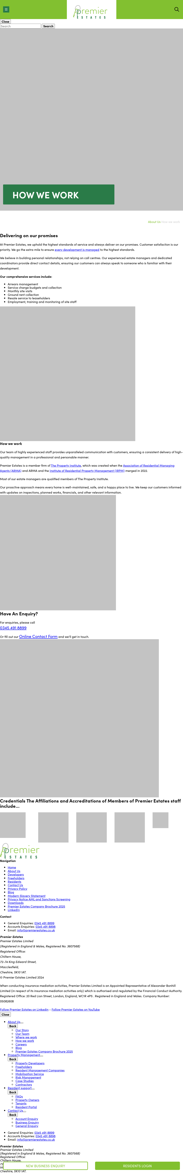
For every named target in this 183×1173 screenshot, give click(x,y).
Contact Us (15, 885)
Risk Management (28, 1077)
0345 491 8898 (45, 926)
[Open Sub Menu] (21, 1023)
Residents (14, 881)
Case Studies (24, 1081)
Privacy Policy (17, 888)
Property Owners (27, 1100)
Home (12, 867)
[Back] (13, 1026)
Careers (21, 1044)
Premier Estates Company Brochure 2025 (36, 906)
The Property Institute (66, 465)
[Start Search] (177, 9)
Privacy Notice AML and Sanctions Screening (39, 899)
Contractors (23, 1084)
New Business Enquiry (45, 1165)
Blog (11, 892)
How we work (24, 1040)
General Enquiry (26, 1126)
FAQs (19, 1096)
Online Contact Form (38, 636)
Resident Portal (26, 1107)
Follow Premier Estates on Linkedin (24, 1009)
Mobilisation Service (29, 1074)
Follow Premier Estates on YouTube (76, 1009)
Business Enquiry (27, 1122)
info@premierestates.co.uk (36, 930)
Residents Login (137, 1165)
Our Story (22, 1030)
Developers (16, 874)
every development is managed (77, 249)
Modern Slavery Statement (26, 896)
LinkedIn (14, 910)
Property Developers (29, 1063)
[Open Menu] (6, 9)
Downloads (16, 902)
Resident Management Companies (40, 1070)
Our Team (22, 1033)
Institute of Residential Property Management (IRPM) (87, 470)
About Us (154, 221)
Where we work (26, 1037)
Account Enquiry (26, 1118)
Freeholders (16, 878)
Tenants (20, 1103)
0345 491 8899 (13, 627)
